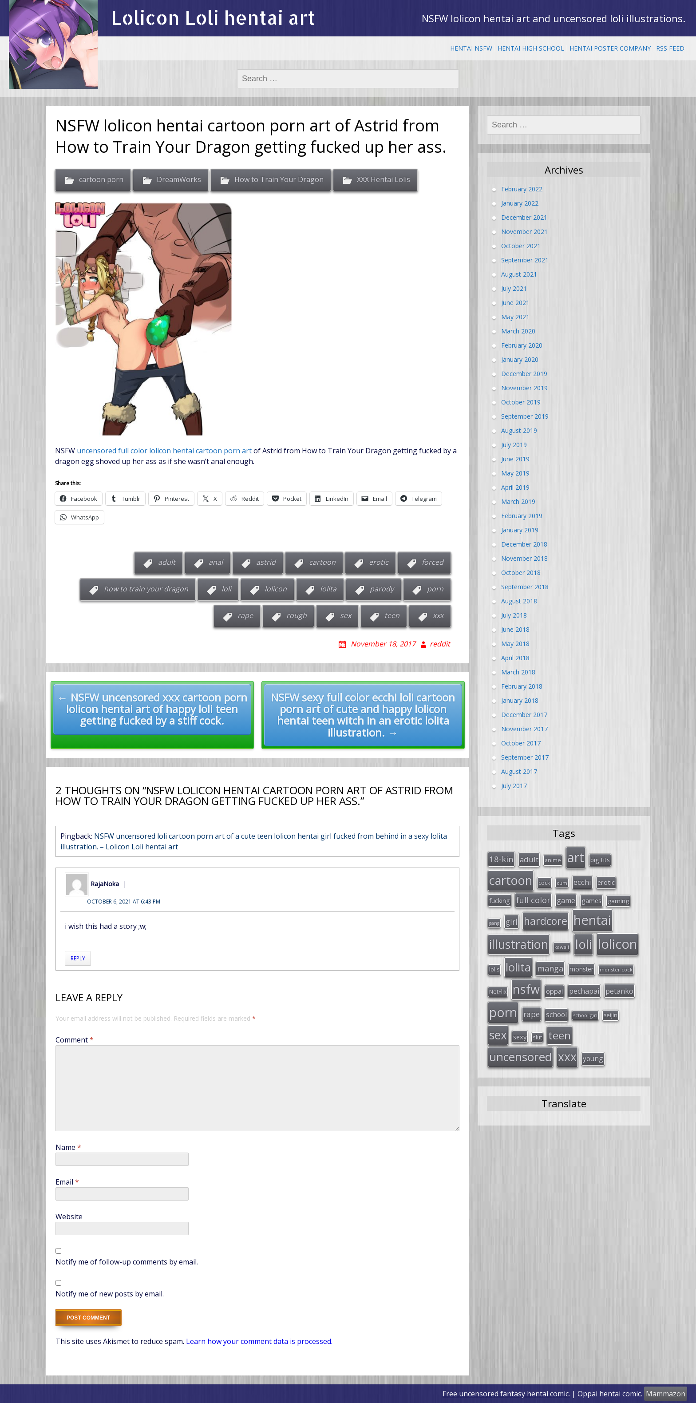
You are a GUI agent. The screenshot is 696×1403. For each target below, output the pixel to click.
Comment (74, 1040)
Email (67, 1182)
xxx (438, 615)
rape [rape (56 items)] (531, 1014)
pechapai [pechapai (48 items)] (584, 991)
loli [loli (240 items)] (583, 943)
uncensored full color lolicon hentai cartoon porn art (164, 451)
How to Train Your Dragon (279, 180)
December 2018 (524, 544)
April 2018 (515, 658)
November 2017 (524, 729)
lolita (328, 589)
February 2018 (521, 686)
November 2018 (524, 558)
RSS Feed (670, 48)
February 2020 (521, 345)
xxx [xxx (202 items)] (567, 1057)
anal (216, 562)
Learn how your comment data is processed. (259, 1341)
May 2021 (515, 317)
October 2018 (521, 572)
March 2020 (518, 331)
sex (345, 615)
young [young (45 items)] (593, 1058)
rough (296, 615)
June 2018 (515, 629)
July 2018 (514, 615)
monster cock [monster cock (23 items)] (616, 969)
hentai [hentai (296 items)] (592, 920)
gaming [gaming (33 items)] (618, 901)
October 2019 (521, 402)
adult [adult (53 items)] (529, 859)
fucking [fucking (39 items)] (499, 900)
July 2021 (514, 288)
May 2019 (515, 473)
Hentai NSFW (471, 48)
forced (432, 562)
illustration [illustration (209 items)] (518, 944)
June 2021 (515, 302)
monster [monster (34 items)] (581, 969)
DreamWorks (179, 180)
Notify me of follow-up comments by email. (126, 1262)
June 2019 (515, 459)
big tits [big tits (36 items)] (600, 860)
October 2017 (521, 743)
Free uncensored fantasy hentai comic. (506, 1394)
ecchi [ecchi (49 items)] (582, 882)
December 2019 (524, 373)
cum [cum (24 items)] (562, 883)
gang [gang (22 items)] (494, 923)
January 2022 (519, 203)
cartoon (322, 562)
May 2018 (515, 643)
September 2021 (525, 260)
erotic (378, 562)
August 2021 (519, 274)
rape (245, 615)
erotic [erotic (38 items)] (606, 882)
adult (166, 562)
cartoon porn (101, 180)
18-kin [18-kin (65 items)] (501, 858)
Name (68, 1147)
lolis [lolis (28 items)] (494, 969)
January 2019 (519, 530)
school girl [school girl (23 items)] (585, 1015)
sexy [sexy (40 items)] (519, 1036)
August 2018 (519, 601)
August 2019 (519, 430)
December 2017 (524, 714)
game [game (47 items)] (566, 900)
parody (382, 589)
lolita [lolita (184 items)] (518, 967)
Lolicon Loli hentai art (213, 17)
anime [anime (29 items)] (553, 860)
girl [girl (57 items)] (512, 921)
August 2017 (519, 771)
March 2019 (518, 501)
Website (69, 1216)
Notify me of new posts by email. (109, 1294)
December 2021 (524, 217)
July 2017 (514, 785)
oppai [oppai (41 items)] (554, 991)
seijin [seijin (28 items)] (610, 1015)
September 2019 (525, 416)
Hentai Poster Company (610, 48)
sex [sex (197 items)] (498, 1035)
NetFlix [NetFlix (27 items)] (497, 991)
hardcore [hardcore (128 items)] (545, 921)
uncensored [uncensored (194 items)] (520, 1057)
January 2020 (519, 359)
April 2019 (515, 487)
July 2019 (514, 444)
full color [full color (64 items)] (533, 900)
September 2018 (525, 587)
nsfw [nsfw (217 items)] (526, 989)
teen (391, 615)
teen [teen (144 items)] (559, 1035)
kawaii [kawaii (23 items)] (561, 946)
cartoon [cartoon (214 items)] (510, 880)
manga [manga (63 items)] (550, 968)
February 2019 (521, 515)
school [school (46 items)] (556, 1014)
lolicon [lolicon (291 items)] (617, 944)
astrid (266, 562)
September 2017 (525, 757)
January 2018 (519, 700)
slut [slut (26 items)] (537, 1037)
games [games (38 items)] (591, 900)
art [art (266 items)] (575, 857)
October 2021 (521, 246)
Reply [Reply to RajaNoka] (78, 958)
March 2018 (518, 672)
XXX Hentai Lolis (383, 180)
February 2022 (521, 189)
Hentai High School (531, 48)
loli (226, 589)
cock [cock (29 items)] (544, 883)
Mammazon (665, 1394)
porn (435, 589)
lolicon (276, 589)
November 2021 (524, 231)
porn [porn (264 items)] (503, 1012)
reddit (440, 644)
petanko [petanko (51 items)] (619, 991)
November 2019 (524, 388)
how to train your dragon (146, 589)
